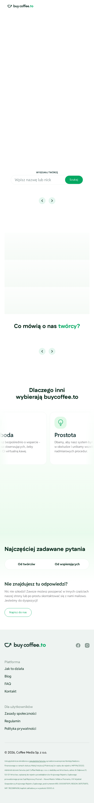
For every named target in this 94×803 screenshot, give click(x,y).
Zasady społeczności (20, 713)
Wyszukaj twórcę (47, 172)
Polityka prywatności (20, 728)
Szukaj (74, 179)
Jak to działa (14, 668)
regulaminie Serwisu (37, 761)
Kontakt (10, 691)
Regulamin (12, 721)
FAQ (8, 684)
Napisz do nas (18, 612)
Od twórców (26, 564)
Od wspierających (67, 564)
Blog (8, 676)
